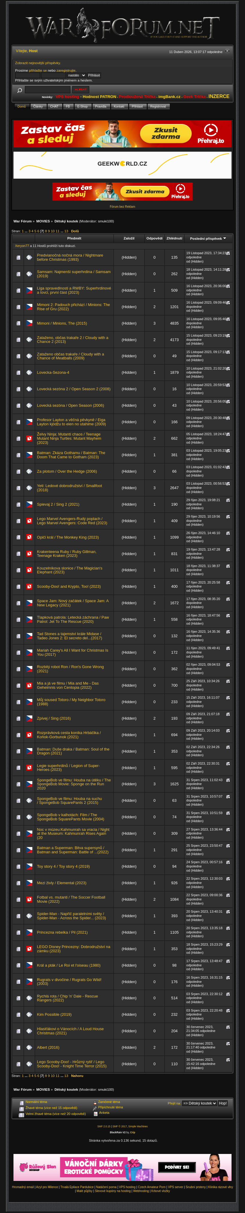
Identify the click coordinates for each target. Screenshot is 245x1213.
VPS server (175, 1187)
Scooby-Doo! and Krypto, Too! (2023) (69, 586)
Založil (129, 238)
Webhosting (141, 1191)
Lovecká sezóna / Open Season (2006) (70, 405)
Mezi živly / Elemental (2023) (62, 883)
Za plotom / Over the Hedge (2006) (67, 471)
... (26, 231)
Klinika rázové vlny (220, 1187)
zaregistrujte (66, 70)
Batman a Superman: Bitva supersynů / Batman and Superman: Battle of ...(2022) (73, 850)
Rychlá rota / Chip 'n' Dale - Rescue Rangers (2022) (67, 998)
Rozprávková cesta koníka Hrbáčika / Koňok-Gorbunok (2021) (69, 734)
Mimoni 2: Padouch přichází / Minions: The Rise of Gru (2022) (73, 306)
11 (58, 231)
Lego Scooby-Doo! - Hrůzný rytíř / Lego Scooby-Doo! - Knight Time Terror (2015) (72, 1064)
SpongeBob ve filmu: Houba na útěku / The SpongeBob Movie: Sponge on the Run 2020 (74, 784)
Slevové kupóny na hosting (113, 1191)
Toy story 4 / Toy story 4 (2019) (63, 866)
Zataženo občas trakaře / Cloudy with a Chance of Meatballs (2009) (70, 356)
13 (66, 231)
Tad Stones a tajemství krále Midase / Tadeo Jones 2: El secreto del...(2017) (69, 636)
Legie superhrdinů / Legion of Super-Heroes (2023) (68, 767)
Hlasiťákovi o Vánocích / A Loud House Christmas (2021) (70, 1031)
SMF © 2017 (120, 1126)
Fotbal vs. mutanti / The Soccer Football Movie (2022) (71, 899)
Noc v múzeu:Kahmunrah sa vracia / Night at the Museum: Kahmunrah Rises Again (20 (73, 833)
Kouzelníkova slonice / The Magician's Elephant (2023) (69, 570)
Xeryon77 (22, 246)
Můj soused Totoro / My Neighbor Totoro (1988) (71, 701)
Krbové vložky (160, 1191)
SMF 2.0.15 (104, 1126)
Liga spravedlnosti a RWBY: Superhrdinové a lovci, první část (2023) (74, 290)
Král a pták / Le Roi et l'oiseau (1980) (69, 965)
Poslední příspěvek (208, 238)
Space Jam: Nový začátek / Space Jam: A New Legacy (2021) (73, 603)
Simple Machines (138, 1126)
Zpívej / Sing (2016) (54, 718)
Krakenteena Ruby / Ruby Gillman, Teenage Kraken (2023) (67, 553)
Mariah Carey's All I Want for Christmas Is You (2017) (72, 652)
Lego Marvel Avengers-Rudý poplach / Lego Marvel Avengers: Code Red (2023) (72, 520)
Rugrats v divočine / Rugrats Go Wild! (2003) (69, 981)
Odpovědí (154, 238)
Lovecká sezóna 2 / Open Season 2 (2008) (74, 389)
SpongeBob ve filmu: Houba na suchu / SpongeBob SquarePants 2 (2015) (69, 800)
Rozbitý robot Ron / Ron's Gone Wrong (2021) (70, 668)
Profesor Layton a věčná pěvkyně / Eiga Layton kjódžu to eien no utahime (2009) (71, 422)
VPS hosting (127, 1187)
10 (53, 231)
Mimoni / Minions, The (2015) (62, 323)
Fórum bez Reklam (122, 206)
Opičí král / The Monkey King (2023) (68, 537)
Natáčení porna (106, 1187)
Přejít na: (174, 1103)
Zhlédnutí (174, 238)
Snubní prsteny (196, 1187)
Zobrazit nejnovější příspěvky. (38, 63)
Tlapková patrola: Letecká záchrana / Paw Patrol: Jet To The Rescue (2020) (73, 619)
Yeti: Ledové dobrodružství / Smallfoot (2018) (69, 487)
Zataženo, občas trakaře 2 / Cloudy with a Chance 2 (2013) (72, 339)
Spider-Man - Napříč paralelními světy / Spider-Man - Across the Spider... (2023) (71, 915)
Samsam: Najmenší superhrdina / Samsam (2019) (74, 273)
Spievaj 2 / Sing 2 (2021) (58, 504)
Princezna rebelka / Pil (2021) (62, 932)
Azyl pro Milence (47, 1187)
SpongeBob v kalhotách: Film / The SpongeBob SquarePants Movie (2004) (71, 817)
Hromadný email (23, 1187)
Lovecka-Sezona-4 (53, 372)
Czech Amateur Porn (152, 1187)
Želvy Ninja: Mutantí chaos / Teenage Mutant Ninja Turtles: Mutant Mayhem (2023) (69, 438)
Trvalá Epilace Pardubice (77, 1187)
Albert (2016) (48, 1047)
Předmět (74, 238)
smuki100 (105, 221)
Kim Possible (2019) (54, 1014)
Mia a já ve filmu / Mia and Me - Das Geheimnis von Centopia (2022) (68, 685)
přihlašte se (38, 70)
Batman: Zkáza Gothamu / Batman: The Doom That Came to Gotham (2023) (71, 454)
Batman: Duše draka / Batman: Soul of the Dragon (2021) (73, 751)
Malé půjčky (85, 1191)
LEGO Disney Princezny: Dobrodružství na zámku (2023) (74, 948)
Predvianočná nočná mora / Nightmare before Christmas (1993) (70, 257)
